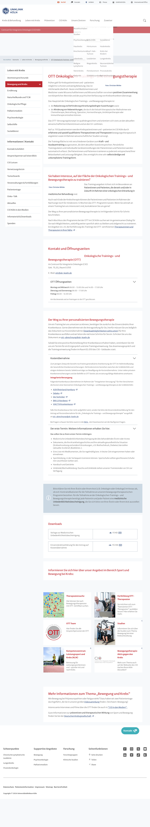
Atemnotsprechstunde (17, 78)
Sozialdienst (13, 131)
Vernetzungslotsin (15, 169)
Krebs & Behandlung (11, 20)
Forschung (95, 20)
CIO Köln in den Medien (18, 210)
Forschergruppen (70, 783)
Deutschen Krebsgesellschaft (77, 744)
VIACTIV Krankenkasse (63, 432)
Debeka (56, 421)
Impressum (40, 815)
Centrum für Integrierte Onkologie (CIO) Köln (20, 30)
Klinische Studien (70, 788)
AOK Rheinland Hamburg (64, 418)
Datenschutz (8, 815)
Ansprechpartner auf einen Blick (22, 156)
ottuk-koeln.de (99, 289)
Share (93, 793)
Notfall (63, 2)
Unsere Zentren (78, 20)
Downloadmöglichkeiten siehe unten (101, 359)
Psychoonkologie (15, 117)
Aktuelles (11, 203)
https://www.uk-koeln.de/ (13, 10)
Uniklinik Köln (120, 2)
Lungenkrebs (8, 791)
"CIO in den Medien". (117, 735)
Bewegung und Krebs (41, 60)
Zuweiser (108, 20)
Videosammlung (92, 730)
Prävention (49, 20)
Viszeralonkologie (10, 796)
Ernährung (12, 90)
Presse (105, 2)
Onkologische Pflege (16, 104)
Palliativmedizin (14, 111)
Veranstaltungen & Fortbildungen (22, 183)
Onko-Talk (12, 196)
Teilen (93, 788)
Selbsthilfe (12, 124)
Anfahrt (91, 2)
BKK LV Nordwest (60, 429)
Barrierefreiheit (60, 815)
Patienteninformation (24, 815)
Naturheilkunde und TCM (18, 97)
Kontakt (77, 2)
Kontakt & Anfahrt (15, 149)
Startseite (16, 60)
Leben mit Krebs (32, 20)
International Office (140, 2)
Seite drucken (97, 783)
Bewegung (38, 783)
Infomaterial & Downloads (19, 216)
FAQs (86, 450)
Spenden (11, 223)
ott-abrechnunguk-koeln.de (75, 365)
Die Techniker (59, 425)
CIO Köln (63, 20)
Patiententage (14, 189)
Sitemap (49, 815)
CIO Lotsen (12, 162)
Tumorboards (13, 176)
